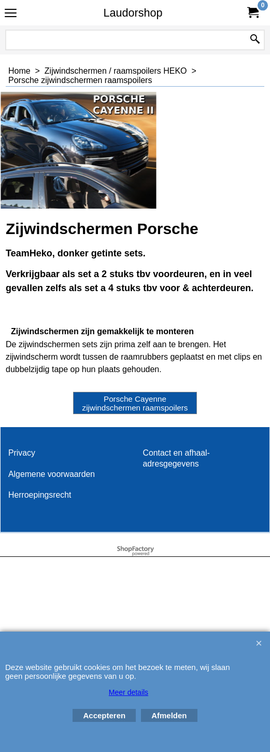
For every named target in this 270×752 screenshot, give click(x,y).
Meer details (128, 692)
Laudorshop (132, 12)
